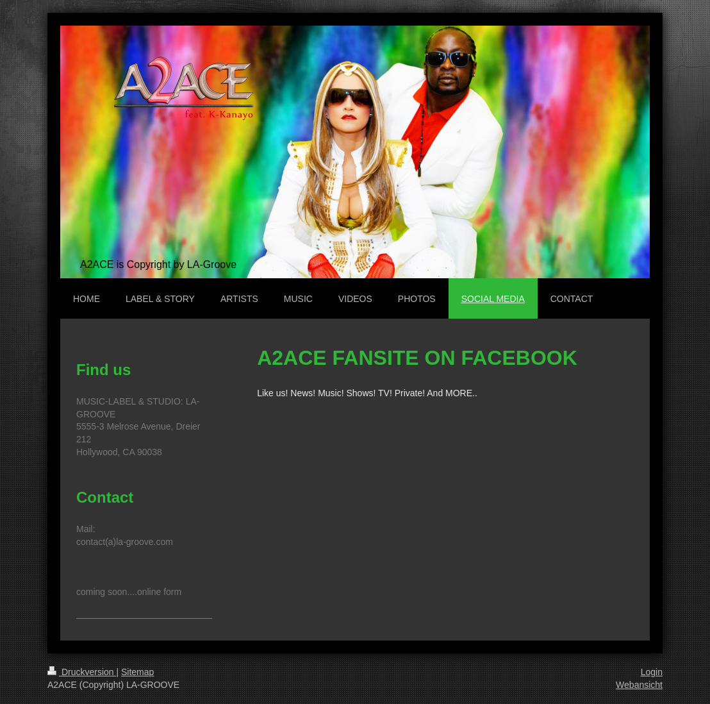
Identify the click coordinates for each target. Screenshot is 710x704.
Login (652, 672)
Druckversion (81, 672)
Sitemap (137, 672)
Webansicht (639, 685)
